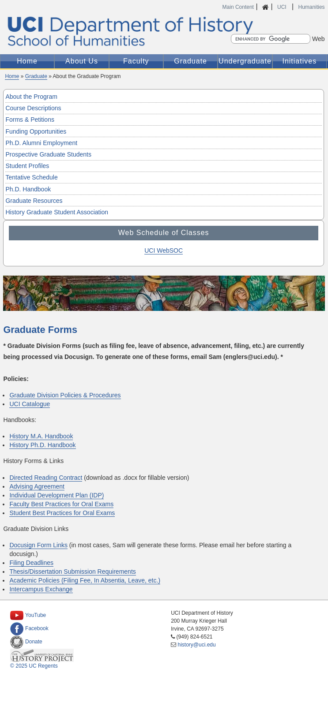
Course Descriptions (33, 108)
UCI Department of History (163, 31)
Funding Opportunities (35, 131)
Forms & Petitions (29, 119)
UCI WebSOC (163, 250)
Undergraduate (245, 61)
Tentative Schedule (31, 177)
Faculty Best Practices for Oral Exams (61, 504)
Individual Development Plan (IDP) (56, 495)
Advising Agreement (36, 486)
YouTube (28, 615)
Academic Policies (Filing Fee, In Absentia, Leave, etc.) (84, 580)
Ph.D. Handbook (28, 189)
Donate (26, 642)
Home (27, 61)
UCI (282, 7)
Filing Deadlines (31, 562)
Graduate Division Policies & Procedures (65, 395)
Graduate (190, 61)
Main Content (238, 7)
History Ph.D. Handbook (42, 444)
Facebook (29, 628)
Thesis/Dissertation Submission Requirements (72, 571)
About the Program (31, 96)
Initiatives (299, 61)
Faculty (136, 61)
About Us (81, 61)
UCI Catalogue (29, 403)
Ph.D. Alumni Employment (41, 142)
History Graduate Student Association (56, 212)
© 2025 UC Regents (34, 666)
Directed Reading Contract (45, 477)
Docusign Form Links (38, 545)
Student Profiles (27, 165)
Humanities (311, 7)
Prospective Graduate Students (48, 154)
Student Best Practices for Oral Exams (62, 512)
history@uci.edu (196, 645)
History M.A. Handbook (41, 436)
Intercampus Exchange (40, 589)
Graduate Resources (33, 200)
